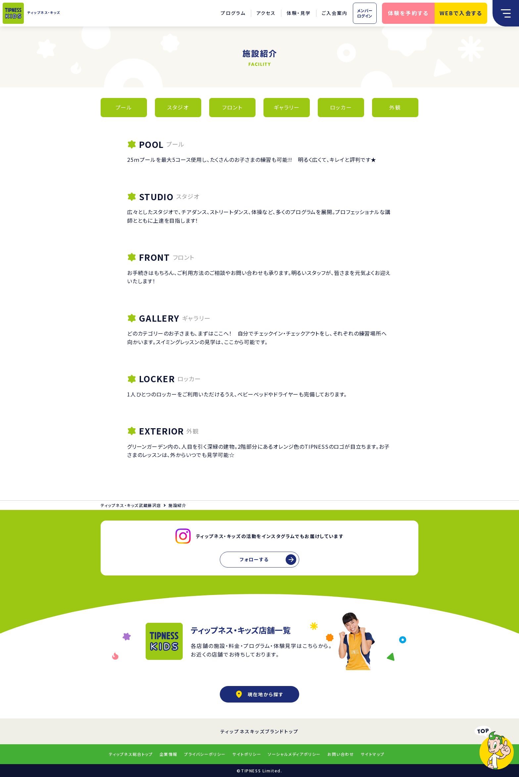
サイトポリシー (246, 754)
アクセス (266, 13)
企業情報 (168, 754)
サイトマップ (373, 754)
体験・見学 (299, 13)
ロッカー (341, 107)
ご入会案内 (335, 13)
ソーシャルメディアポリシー (294, 754)
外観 (395, 107)
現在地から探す (259, 694)
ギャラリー (287, 107)
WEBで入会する (461, 13)
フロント (232, 107)
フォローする (254, 559)
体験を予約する (408, 13)
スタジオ (178, 107)
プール (124, 107)
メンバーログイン (364, 13)
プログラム (233, 13)
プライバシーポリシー (205, 754)
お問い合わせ (340, 754)
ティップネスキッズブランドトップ (259, 731)
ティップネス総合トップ (131, 754)
